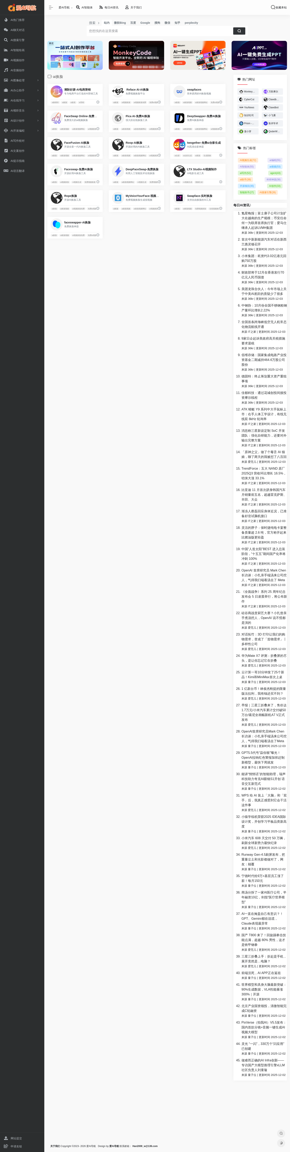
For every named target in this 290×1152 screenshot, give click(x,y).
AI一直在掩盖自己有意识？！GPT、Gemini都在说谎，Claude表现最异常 (262, 918)
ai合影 (177, 156)
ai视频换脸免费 (140, 102)
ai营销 (81, 102)
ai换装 (73, 102)
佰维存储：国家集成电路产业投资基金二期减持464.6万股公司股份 (264, 359)
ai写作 (245, 173)
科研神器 (274, 179)
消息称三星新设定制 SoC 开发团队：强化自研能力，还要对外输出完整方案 (264, 435)
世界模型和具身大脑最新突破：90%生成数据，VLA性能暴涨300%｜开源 (264, 989)
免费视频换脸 (90, 182)
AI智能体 (247, 166)
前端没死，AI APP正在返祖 (261, 973)
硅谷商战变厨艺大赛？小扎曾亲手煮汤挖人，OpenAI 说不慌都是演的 (264, 617)
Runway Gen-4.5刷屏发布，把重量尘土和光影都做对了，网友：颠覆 (263, 859)
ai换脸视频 (187, 102)
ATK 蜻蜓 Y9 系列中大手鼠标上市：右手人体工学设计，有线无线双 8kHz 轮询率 (264, 414)
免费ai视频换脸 (155, 102)
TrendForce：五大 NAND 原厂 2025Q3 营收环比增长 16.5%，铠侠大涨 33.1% (263, 473)
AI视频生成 (76, 182)
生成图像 (207, 156)
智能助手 (247, 192)
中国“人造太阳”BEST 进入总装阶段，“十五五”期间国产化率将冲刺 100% (263, 553)
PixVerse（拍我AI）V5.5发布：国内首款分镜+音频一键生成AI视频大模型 (263, 1027)
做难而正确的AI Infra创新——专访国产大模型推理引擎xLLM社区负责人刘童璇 (263, 1065)
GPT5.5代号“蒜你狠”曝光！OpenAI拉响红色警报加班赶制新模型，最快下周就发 (263, 757)
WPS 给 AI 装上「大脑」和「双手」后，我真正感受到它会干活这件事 (264, 800)
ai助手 (245, 179)
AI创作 (275, 186)
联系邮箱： (121, 1146)
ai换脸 (64, 102)
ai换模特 (55, 102)
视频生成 (199, 182)
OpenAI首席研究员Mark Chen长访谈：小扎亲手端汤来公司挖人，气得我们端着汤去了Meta (264, 736)
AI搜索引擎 (268, 192)
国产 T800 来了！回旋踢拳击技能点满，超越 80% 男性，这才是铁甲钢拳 (263, 939)
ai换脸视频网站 (201, 102)
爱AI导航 (64, 7)
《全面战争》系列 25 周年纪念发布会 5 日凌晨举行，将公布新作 (264, 596)
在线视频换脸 (214, 209)
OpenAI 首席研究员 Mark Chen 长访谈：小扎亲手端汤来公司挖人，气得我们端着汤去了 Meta (264, 575)
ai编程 (275, 160)
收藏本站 (281, 7)
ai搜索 (275, 166)
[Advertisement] (167, 1112)
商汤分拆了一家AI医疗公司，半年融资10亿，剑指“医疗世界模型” (263, 897)
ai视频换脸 (126, 102)
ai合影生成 (187, 156)
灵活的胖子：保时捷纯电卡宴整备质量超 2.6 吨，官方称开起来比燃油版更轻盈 (264, 532)
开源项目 (247, 186)
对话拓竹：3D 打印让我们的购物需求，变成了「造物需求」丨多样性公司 (264, 639)
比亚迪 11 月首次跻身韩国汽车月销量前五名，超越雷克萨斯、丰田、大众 (264, 494)
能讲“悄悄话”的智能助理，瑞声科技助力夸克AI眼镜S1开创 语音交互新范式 (263, 778)
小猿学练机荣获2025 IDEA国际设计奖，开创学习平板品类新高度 (264, 821)
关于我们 (55, 1146)
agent (275, 173)
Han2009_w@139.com (145, 1146)
